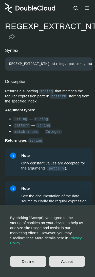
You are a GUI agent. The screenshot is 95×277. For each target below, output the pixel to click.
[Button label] (86, 8)
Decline (28, 261)
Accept (67, 261)
